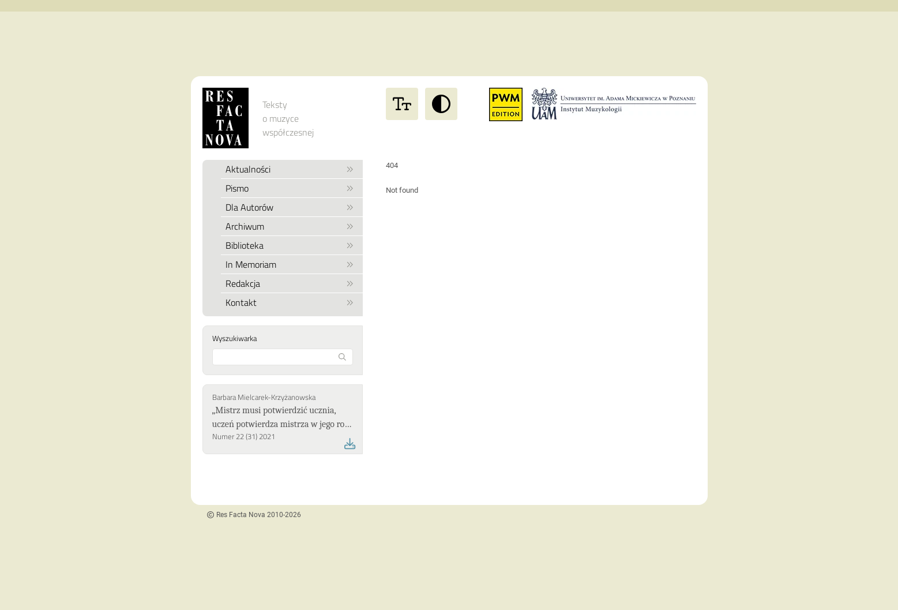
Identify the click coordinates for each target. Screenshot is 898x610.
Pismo (290, 188)
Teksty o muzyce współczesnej (288, 118)
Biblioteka (290, 245)
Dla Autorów (290, 207)
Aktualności (290, 169)
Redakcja (290, 283)
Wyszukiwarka (234, 338)
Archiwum (290, 226)
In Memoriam (290, 264)
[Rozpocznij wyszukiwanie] (342, 357)
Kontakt (290, 302)
